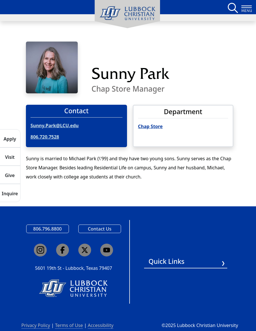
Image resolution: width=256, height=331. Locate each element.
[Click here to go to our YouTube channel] (106, 250)
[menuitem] (127, 14)
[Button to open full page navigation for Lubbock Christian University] (246, 7)
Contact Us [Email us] (99, 229)
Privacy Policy (35, 325)
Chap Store (150, 126)
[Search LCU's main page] (232, 7)
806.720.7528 (44, 137)
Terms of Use (69, 325)
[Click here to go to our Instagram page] (40, 250)
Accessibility (100, 325)
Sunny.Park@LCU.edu (54, 125)
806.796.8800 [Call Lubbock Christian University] (47, 229)
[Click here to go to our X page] (84, 250)
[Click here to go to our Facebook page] (62, 250)
